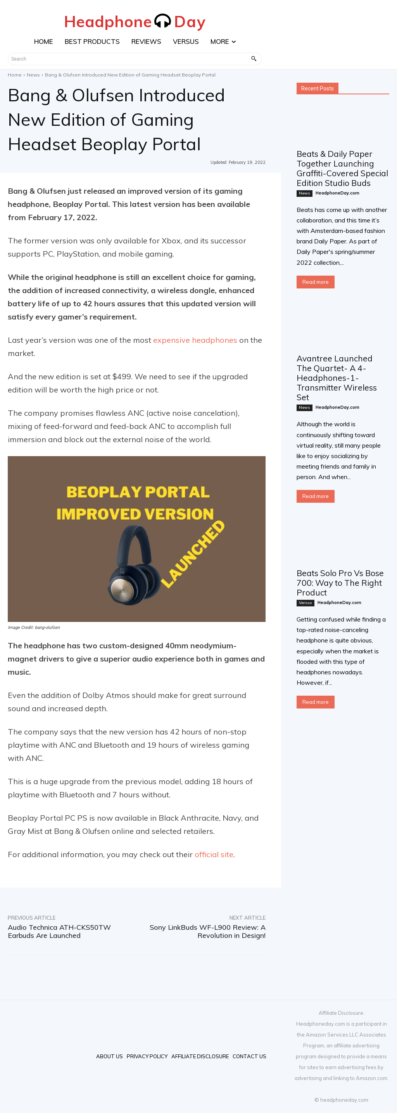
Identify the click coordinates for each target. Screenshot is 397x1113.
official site (214, 854)
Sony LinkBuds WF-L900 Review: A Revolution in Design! (208, 931)
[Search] (253, 59)
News (33, 75)
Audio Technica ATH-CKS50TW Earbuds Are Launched (59, 931)
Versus (305, 602)
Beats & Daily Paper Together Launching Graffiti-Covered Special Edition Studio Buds (342, 168)
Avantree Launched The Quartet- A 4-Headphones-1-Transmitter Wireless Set (337, 377)
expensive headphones (195, 340)
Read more (315, 282)
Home (15, 75)
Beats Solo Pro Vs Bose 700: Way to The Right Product (340, 582)
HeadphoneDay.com (337, 193)
